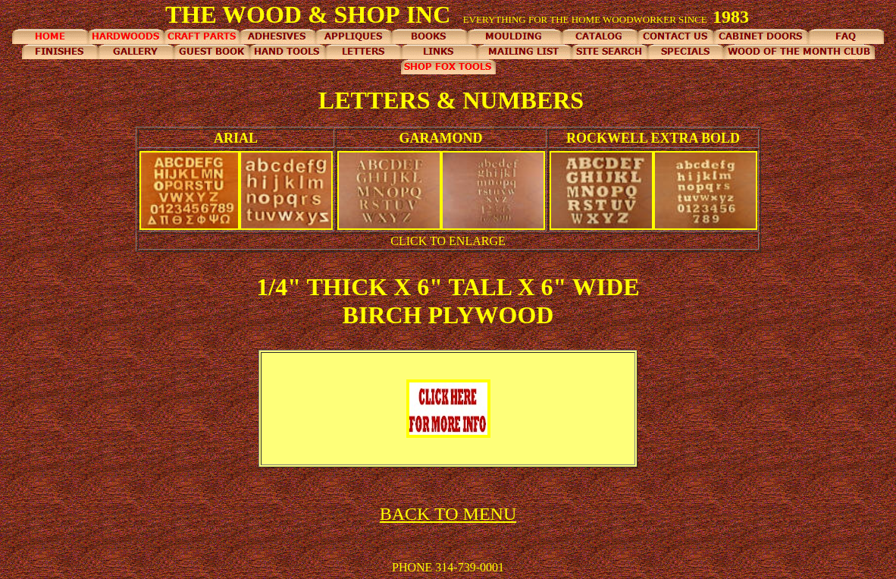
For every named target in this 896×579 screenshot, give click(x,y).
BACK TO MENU (448, 514)
